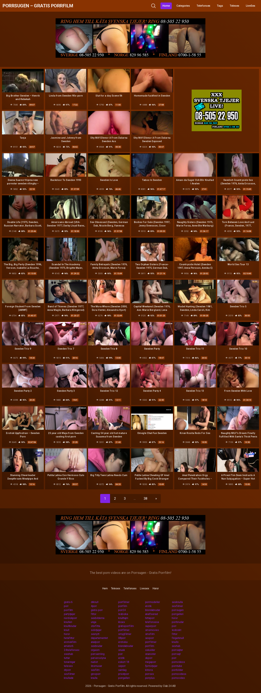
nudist (94, 662)
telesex (68, 666)
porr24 (122, 610)
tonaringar (69, 662)
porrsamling (98, 654)
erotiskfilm (70, 642)
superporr (150, 626)
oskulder (150, 650)
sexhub (176, 646)
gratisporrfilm (126, 626)
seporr (122, 666)
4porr (94, 606)
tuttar (67, 658)
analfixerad (151, 614)
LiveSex (250, 5)
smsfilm (150, 634)
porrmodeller (152, 602)
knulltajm (123, 618)
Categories (183, 5)
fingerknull (178, 638)
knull (66, 630)
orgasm (95, 650)
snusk (121, 650)
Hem (105, 588)
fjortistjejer (151, 666)
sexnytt (95, 634)
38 (145, 498)
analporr (95, 642)
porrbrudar (178, 622)
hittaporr (150, 618)
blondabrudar (152, 610)
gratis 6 (68, 602)
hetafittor (69, 638)
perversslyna (98, 658)
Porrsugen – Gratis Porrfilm (37, 5)
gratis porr (97, 610)
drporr (67, 670)
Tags (220, 5)
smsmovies (152, 630)
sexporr (149, 638)
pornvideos (178, 662)
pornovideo (178, 678)
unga (93, 622)
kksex (121, 622)
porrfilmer (124, 602)
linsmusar (96, 666)
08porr (122, 638)
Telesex (234, 5)
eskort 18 (123, 662)
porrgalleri (177, 614)
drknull (94, 602)
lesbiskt (176, 630)
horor (175, 618)
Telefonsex (203, 5)
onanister (150, 654)
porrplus (150, 678)
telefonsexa (152, 622)
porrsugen (177, 610)
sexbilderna (97, 618)
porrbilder (177, 670)
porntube (177, 666)
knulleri (68, 622)
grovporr (96, 674)
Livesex (144, 588)
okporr (149, 658)
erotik (148, 606)
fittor (94, 614)
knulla (94, 678)
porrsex (149, 674)
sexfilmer (177, 606)
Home (166, 5)
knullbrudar (70, 626)
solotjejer (96, 630)
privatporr (123, 674)
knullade (68, 678)
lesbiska (123, 614)
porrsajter (177, 650)
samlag (122, 670)
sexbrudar (96, 646)
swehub (68, 654)
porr (66, 606)
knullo (175, 642)
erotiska (123, 642)
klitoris (149, 670)
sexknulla (177, 602)
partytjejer (69, 614)
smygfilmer (124, 634)
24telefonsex (71, 650)
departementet (99, 638)
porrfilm (122, 606)
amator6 (68, 646)
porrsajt (176, 654)
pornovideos (179, 674)
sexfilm (95, 670)
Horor (155, 588)
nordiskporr (70, 618)
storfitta (95, 626)
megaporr (150, 662)
